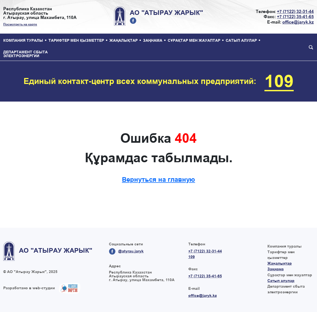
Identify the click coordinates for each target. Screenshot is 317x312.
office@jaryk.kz (298, 22)
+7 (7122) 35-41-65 (295, 16)
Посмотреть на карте (20, 24)
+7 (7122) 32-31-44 (295, 11)
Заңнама (152, 40)
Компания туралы (23, 40)
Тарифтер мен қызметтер (76, 40)
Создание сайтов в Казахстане (69, 288)
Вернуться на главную (158, 179)
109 (279, 81)
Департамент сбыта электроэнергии (25, 54)
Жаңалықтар (123, 40)
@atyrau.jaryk (133, 20)
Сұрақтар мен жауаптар (194, 40)
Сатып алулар (241, 40)
